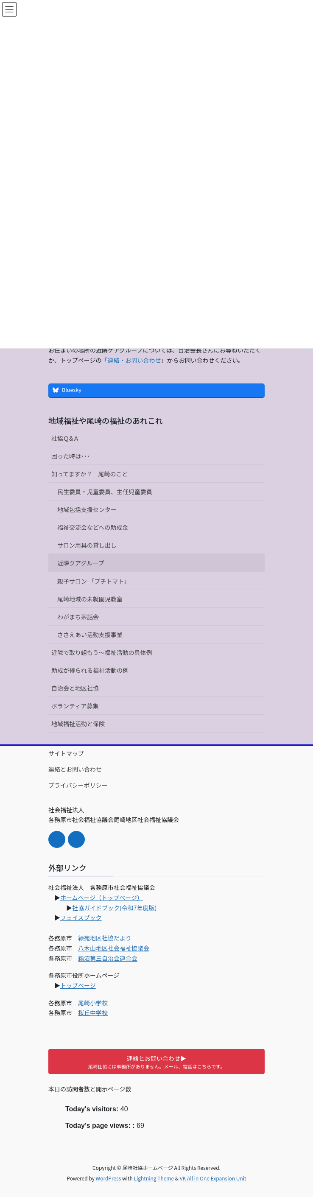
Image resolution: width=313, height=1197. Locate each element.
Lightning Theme (154, 1178)
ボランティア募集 (74, 706)
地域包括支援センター (87, 509)
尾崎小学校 (93, 1002)
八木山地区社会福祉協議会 (113, 948)
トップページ (78, 985)
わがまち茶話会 (78, 616)
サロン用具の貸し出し (87, 545)
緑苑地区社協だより (104, 938)
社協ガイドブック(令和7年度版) (114, 907)
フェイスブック (81, 917)
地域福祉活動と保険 (78, 723)
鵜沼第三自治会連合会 (107, 958)
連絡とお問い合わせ (75, 769)
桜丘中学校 (93, 1012)
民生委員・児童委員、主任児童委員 (104, 491)
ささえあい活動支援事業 (90, 634)
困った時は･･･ (70, 456)
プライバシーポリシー (78, 785)
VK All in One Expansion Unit (213, 1178)
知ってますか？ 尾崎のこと (89, 474)
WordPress (108, 1178)
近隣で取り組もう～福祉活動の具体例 (101, 652)
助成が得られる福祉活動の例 (90, 670)
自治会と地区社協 (75, 688)
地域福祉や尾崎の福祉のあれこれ (105, 420)
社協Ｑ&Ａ (65, 438)
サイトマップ (66, 753)
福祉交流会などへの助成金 (92, 527)
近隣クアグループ (80, 563)
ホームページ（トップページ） (101, 897)
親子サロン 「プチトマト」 (93, 581)
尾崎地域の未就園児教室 (90, 599)
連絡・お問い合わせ (134, 360)
